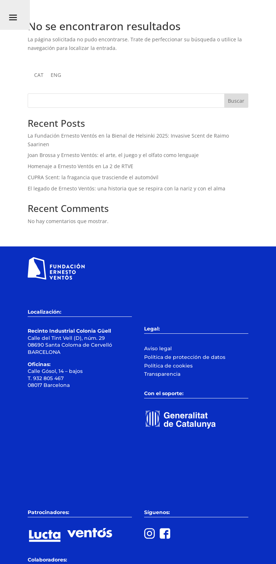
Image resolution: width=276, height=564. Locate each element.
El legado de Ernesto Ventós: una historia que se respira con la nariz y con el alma (126, 188)
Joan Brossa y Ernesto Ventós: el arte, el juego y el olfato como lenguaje (113, 155)
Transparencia (162, 374)
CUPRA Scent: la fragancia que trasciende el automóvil (93, 177)
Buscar (236, 100)
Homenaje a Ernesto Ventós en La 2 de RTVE (80, 166)
